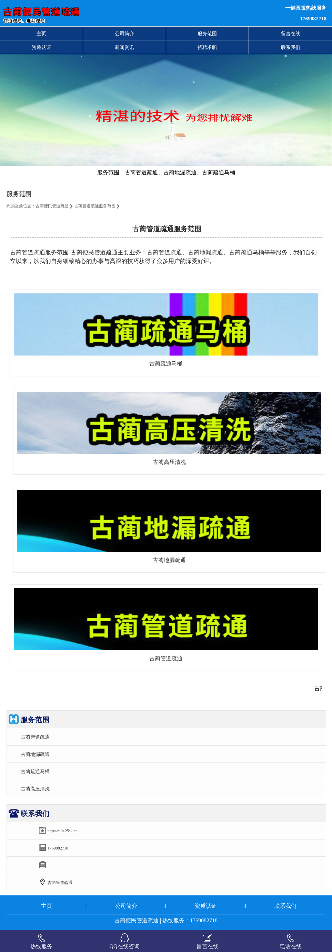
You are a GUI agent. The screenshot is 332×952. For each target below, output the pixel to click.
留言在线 (290, 33)
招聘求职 (207, 47)
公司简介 (124, 33)
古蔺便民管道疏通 (52, 206)
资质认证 (41, 47)
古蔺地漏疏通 (169, 560)
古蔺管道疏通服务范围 (94, 206)
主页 (41, 33)
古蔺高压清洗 (169, 462)
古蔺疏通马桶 (165, 364)
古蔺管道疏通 (165, 658)
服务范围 (207, 33)
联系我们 (290, 47)
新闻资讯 (124, 47)
